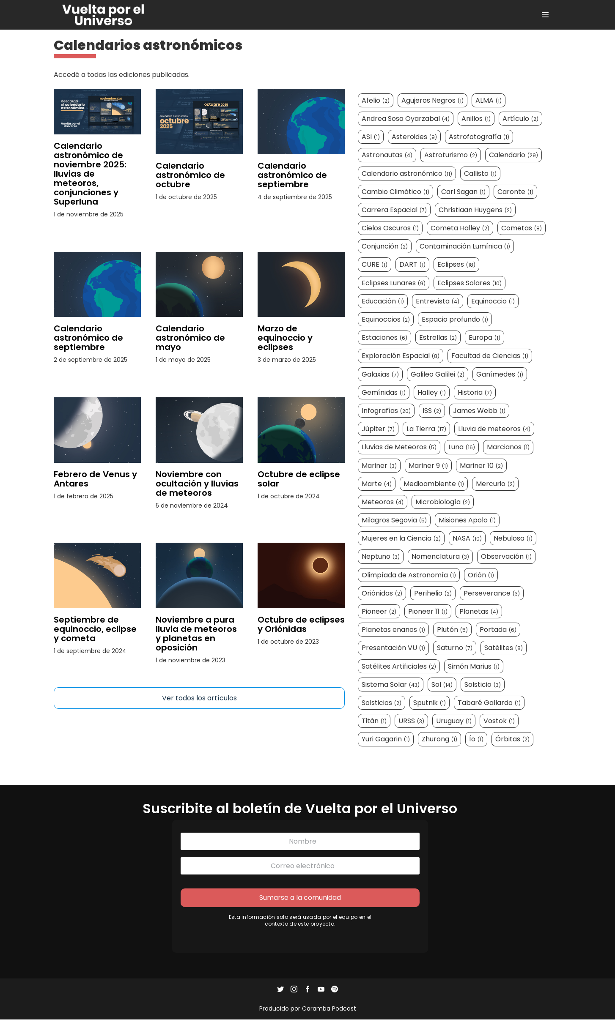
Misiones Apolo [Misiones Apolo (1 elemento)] (467, 521)
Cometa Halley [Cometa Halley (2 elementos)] (460, 229)
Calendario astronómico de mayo (190, 337)
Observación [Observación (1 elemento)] (506, 557)
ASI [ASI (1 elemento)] (371, 137)
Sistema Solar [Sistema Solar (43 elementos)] (391, 685)
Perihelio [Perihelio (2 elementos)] (433, 593)
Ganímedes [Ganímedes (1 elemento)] (500, 375)
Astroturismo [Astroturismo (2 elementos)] (451, 156)
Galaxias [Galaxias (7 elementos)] (380, 375)
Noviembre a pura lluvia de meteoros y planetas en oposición (196, 633)
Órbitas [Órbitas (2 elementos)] (513, 740)
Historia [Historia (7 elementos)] (475, 393)
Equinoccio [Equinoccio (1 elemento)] (493, 301)
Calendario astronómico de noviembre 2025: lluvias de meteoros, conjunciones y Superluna (90, 174)
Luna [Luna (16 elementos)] (462, 448)
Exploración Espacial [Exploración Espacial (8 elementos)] (401, 356)
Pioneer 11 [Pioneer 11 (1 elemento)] (428, 612)
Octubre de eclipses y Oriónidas (301, 624)
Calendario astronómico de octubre (190, 175)
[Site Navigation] (545, 14)
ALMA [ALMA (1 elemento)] (489, 101)
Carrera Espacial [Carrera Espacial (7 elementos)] (394, 210)
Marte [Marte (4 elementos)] (377, 484)
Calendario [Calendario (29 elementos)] (513, 156)
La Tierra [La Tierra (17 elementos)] (427, 429)
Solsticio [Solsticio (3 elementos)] (483, 685)
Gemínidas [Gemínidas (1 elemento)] (384, 393)
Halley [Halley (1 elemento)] (432, 393)
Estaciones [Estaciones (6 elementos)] (385, 338)
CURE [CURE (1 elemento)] (375, 265)
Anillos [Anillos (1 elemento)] (476, 119)
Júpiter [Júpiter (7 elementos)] (378, 429)
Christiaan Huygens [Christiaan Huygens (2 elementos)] (475, 210)
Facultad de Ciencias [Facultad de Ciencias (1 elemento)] (490, 356)
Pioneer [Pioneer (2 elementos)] (379, 612)
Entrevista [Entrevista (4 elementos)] (438, 301)
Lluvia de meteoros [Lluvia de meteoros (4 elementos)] (495, 429)
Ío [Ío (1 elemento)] (476, 740)
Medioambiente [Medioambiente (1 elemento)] (434, 484)
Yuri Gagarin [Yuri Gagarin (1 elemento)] (386, 740)
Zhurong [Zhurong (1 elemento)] (440, 740)
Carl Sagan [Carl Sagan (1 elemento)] (464, 192)
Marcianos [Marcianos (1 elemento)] (508, 448)
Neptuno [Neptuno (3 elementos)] (381, 557)
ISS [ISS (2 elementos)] (432, 411)
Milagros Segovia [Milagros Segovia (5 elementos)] (394, 521)
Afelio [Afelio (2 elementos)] (376, 101)
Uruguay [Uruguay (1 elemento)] (454, 722)
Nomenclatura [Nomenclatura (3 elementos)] (440, 557)
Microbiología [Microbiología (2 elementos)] (443, 502)
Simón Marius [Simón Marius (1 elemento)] (474, 667)
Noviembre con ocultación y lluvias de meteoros (197, 483)
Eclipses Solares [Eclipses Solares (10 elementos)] (470, 283)
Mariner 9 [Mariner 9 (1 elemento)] (428, 466)
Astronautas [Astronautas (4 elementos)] (387, 156)
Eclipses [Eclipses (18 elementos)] (457, 265)
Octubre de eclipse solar (299, 478)
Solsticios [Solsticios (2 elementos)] (382, 703)
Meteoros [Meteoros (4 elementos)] (383, 502)
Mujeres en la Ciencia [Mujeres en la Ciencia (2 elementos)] (401, 539)
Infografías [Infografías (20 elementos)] (386, 411)
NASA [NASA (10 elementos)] (467, 539)
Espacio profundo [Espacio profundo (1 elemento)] (455, 320)
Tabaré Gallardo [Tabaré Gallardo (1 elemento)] (489, 703)
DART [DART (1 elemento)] (413, 265)
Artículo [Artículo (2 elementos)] (521, 119)
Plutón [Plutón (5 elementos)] (452, 630)
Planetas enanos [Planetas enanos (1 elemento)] (394, 630)
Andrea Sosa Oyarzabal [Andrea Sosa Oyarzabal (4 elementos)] (406, 119)
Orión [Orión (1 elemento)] (481, 575)
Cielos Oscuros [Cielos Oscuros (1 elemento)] (390, 229)
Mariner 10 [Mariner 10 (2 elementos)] (481, 466)
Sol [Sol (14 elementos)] (442, 685)
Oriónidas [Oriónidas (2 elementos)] (382, 593)
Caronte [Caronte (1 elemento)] (516, 192)
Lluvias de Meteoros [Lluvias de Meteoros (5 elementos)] (399, 448)
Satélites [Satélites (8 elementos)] (504, 648)
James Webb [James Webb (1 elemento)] (479, 411)
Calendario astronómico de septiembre (292, 175)
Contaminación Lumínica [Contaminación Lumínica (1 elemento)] (465, 247)
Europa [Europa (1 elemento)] (485, 338)
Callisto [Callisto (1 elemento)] (480, 174)
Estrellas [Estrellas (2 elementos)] (438, 338)
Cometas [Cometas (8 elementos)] (522, 229)
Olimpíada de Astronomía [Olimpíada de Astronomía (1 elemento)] (409, 575)
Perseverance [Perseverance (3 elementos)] (492, 593)
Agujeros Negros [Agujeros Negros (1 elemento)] (433, 101)
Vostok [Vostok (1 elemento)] (499, 722)
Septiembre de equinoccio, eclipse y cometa (95, 629)
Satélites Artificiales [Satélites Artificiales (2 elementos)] (399, 667)
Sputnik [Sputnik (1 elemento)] (430, 703)
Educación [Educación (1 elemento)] (383, 301)
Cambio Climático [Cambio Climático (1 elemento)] (396, 192)
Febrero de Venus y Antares (95, 478)
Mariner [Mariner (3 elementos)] (379, 466)
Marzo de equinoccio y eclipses (285, 337)
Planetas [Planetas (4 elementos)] (479, 612)
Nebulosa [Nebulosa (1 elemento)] (513, 539)
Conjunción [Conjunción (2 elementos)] (385, 247)
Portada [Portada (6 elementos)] (498, 630)
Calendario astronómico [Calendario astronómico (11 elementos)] (407, 174)
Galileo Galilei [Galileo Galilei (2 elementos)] (438, 375)
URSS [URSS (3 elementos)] (412, 722)
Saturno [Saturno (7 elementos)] (455, 648)
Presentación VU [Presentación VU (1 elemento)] (394, 648)
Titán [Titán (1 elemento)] (374, 722)
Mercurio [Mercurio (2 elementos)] (495, 484)
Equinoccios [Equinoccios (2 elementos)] (386, 320)
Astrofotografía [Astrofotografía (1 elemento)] (479, 137)
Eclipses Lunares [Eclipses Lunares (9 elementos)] (394, 283)
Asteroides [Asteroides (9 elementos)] (414, 137)
